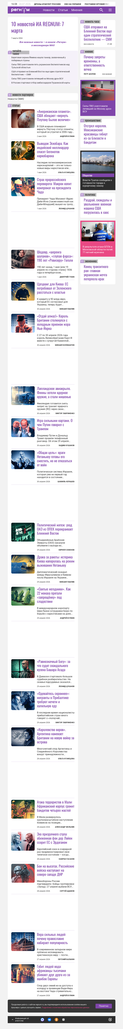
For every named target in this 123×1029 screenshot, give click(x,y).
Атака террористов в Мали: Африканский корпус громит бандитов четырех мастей (55, 806)
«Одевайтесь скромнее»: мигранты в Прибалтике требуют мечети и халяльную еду (53, 699)
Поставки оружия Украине (99, 4)
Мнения (76, 10)
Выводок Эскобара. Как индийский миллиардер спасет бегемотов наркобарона (53, 149)
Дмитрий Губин (67, 277)
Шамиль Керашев (66, 482)
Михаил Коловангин (64, 345)
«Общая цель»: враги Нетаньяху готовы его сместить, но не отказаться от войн (54, 458)
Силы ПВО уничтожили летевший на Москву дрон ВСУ (37, 78)
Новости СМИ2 (16, 99)
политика (90, 195)
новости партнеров (22, 95)
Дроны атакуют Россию (47, 4)
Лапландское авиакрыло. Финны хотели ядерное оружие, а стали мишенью (54, 392)
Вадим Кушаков (66, 445)
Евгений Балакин (66, 959)
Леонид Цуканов (66, 209)
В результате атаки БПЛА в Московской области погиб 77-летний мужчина (98, 249)
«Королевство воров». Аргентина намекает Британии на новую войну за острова (55, 735)
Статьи (63, 10)
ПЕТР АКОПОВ (90, 74)
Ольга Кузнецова (66, 172)
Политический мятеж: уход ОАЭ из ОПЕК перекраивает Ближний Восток (55, 529)
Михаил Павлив (67, 309)
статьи (15, 105)
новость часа (92, 22)
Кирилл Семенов (66, 550)
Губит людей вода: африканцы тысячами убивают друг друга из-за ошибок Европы (53, 972)
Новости (49, 10)
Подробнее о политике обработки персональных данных (65, 1008)
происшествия (92, 120)
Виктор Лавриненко (65, 413)
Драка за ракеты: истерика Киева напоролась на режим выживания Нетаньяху (55, 561)
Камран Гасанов (66, 859)
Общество (87, 175)
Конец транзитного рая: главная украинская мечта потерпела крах (96, 272)
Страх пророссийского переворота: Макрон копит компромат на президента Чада (54, 185)
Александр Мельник (64, 827)
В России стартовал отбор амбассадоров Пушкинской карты (40, 83)
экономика (91, 261)
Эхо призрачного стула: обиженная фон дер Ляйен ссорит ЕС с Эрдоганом (54, 838)
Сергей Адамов (67, 891)
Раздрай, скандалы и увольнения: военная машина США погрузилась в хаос (98, 206)
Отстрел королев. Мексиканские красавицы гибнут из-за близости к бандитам (95, 134)
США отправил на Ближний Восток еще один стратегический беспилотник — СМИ (98, 33)
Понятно (103, 1006)
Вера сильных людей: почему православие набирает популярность (52, 938)
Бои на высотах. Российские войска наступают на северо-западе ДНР (55, 870)
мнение (89, 51)
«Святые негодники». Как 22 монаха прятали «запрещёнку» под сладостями (54, 595)
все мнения (107, 74)
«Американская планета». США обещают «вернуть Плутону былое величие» (54, 115)
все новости (89, 44)
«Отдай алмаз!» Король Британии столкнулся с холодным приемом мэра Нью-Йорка (53, 322)
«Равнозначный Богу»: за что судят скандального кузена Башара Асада (53, 665)
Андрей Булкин (67, 136)
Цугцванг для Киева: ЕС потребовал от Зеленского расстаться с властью (54, 288)
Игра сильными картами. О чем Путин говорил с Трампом (55, 424)
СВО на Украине (72, 4)
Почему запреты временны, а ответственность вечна (94, 63)
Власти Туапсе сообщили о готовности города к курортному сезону (97, 183)
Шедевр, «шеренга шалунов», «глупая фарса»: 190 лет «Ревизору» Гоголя (55, 256)
